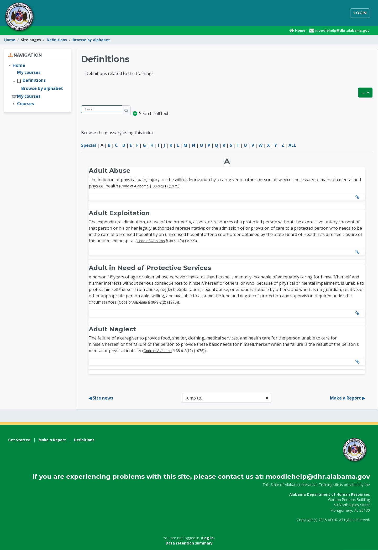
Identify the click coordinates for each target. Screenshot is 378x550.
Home (9, 39)
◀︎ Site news (100, 398)
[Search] (101, 109)
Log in (208, 537)
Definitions (57, 39)
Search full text (154, 113)
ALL (292, 145)
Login (360, 12)
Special (88, 145)
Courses (25, 103)
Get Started (19, 439)
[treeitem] (37, 84)
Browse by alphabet (91, 39)
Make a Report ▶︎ (347, 398)
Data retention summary (189, 543)
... (366, 92)
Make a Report (52, 439)
